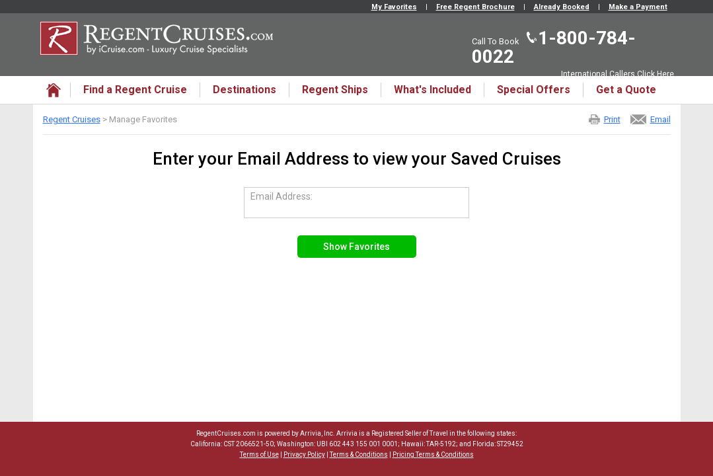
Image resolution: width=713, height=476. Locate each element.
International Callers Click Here (617, 74)
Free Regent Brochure (475, 7)
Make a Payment (638, 7)
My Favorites (394, 7)
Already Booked (561, 7)
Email (660, 119)
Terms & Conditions (359, 454)
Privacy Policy (304, 454)
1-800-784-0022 (554, 47)
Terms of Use (259, 454)
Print (612, 119)
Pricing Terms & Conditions (433, 454)
